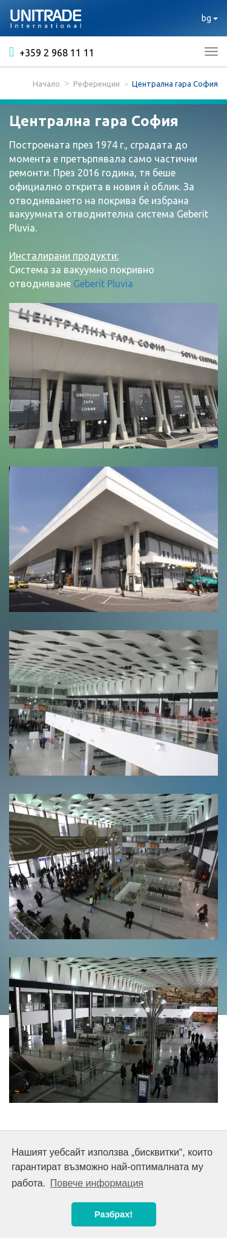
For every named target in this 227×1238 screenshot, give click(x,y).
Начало (46, 83)
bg (210, 18)
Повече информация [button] (96, 1183)
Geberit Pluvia (103, 283)
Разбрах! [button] (113, 1214)
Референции (96, 83)
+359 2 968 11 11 (51, 52)
